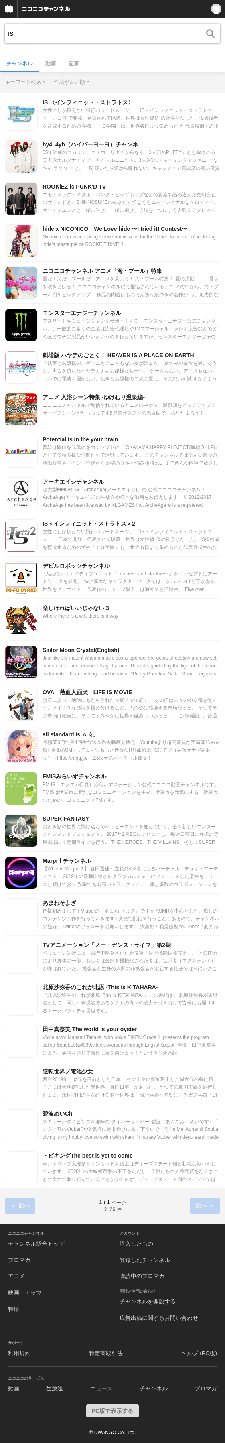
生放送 (54, 1388)
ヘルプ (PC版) (199, 1353)
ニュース (101, 1388)
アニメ (16, 1276)
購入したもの (136, 1243)
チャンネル (19, 64)
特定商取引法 (106, 1353)
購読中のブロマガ (142, 1276)
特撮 (13, 1309)
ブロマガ (19, 1260)
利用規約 (19, 1353)
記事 (74, 64)
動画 (50, 64)
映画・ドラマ (25, 1292)
